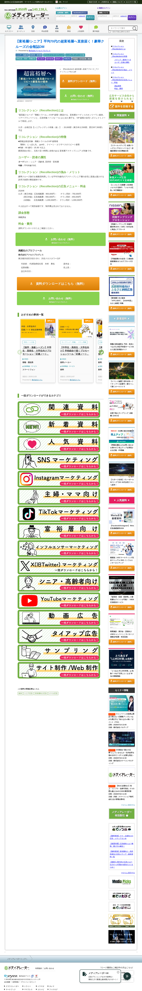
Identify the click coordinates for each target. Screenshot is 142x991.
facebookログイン (79, 12)
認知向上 (58, 59)
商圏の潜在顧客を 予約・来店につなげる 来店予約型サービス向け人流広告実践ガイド (122, 346)
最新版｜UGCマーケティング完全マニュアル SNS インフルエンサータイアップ (122, 560)
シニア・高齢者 (22, 55)
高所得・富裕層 (36, 55)
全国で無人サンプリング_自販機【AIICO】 (121, 414)
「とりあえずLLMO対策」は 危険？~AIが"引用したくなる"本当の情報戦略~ (122, 673)
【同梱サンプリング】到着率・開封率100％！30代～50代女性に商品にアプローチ (121, 226)
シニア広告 (28, 693)
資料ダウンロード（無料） (82, 81)
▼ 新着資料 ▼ (122, 318)
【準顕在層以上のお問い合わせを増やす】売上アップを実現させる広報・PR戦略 (121, 447)
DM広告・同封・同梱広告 (26, 59)
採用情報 (15, 982)
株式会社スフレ (37, 380)
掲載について (118, 2)
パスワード (78, 17)
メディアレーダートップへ (17, 959)
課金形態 (117, 86)
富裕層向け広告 (41, 693)
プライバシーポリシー (28, 982)
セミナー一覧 (131, 2)
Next (101, 352)
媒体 (20, 693)
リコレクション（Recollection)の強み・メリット (121, 69)
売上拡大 (41, 59)
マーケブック (10, 989)
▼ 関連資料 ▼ (122, 115)
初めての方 (93, 2)
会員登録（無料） (63, 12)
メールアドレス (63, 17)
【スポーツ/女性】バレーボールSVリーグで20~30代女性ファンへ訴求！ (122, 482)
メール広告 (53, 693)
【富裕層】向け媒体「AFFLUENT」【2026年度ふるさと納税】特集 (121, 300)
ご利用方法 (105, 2)
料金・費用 (118, 89)
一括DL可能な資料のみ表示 (119, 32)
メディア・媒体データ (122, 60)
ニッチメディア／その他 (75, 55)
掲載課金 (67, 59)
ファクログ (53, 989)
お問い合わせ (49, 968)
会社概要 (7, 982)
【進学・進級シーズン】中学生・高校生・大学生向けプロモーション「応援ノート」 (36, 350)
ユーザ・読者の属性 (121, 62)
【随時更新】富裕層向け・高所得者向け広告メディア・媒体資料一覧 (121, 854)
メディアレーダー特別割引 (122, 814)
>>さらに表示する (128, 873)
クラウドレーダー (11, 986)
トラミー (27, 986)
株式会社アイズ (17, 976)
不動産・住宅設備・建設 (82, 59)
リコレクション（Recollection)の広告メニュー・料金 (121, 79)
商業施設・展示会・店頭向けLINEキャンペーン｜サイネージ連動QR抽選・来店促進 (122, 634)
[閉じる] (118, 972)
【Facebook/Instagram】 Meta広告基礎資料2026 (122, 527)
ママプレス (27, 989)
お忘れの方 (82, 16)
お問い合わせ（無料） (80, 97)
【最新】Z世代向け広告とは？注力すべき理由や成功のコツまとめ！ (121, 864)
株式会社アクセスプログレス (39, 51)
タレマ (51, 986)
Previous (19, 352)
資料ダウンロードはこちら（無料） (60, 283)
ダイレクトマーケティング (54, 55)
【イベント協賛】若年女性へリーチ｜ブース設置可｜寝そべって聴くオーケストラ (121, 384)
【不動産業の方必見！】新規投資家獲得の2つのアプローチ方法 (121, 261)
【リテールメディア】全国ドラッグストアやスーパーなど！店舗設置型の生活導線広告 (121, 148)
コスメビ (40, 989)
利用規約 (38, 968)
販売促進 (49, 59)
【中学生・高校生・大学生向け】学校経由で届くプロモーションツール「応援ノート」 (74, 350)
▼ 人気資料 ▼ (122, 500)
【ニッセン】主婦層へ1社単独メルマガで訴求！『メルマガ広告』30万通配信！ (121, 187)
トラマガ (40, 986)
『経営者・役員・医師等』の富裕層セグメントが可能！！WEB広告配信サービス (122, 599)
